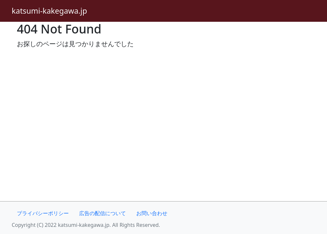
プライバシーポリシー (43, 213)
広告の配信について (102, 213)
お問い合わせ (151, 213)
